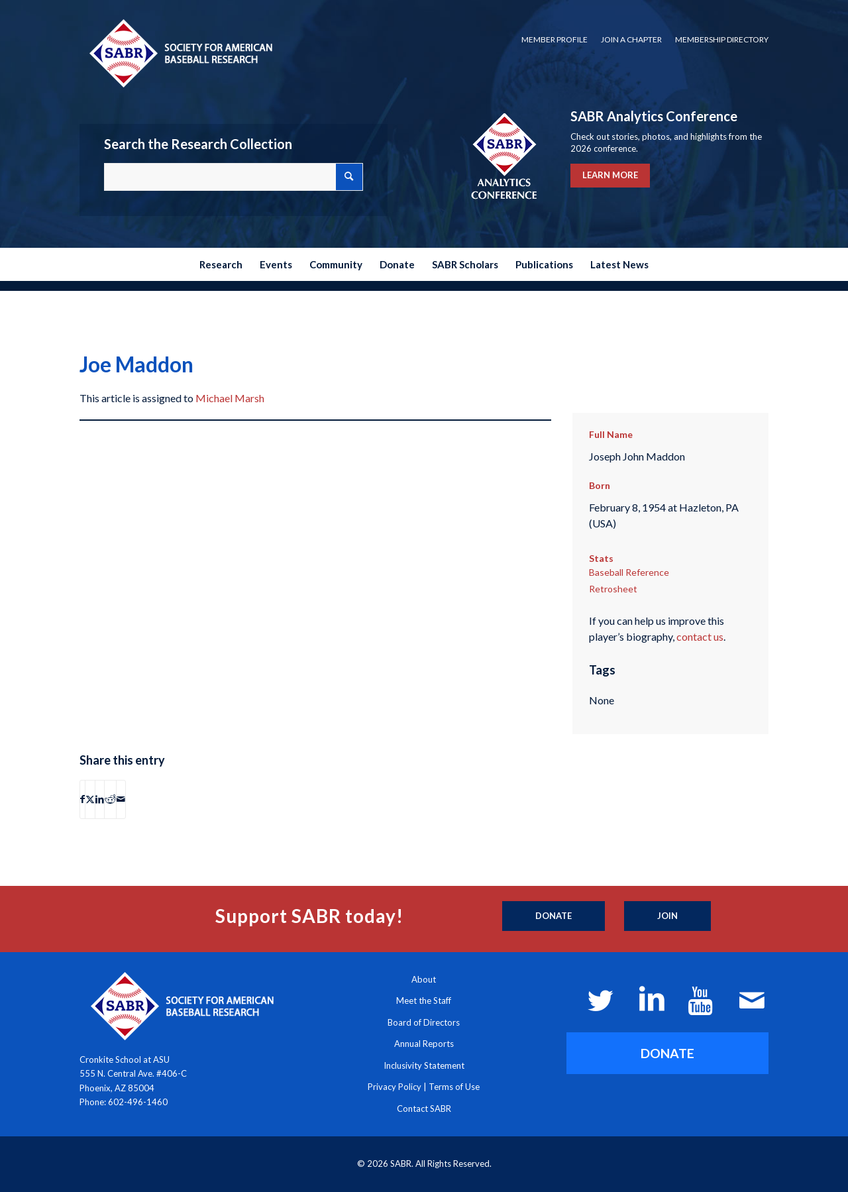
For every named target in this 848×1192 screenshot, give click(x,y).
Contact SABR (424, 1108)
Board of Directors (424, 1022)
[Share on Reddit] (110, 799)
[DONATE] (667, 1053)
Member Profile (554, 39)
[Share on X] (90, 799)
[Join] (667, 916)
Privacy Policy (394, 1086)
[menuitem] (554, 39)
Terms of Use (454, 1086)
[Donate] (553, 916)
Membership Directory (721, 39)
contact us (699, 636)
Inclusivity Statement (424, 1065)
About (423, 979)
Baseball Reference (629, 572)
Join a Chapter (631, 39)
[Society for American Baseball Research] (180, 53)
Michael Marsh (229, 398)
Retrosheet (613, 588)
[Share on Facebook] (82, 799)
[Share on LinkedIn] (99, 799)
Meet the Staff (423, 1000)
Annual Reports (424, 1043)
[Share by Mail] (121, 799)
